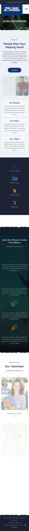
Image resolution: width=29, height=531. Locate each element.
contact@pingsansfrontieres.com (14, 2)
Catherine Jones (14, 414)
